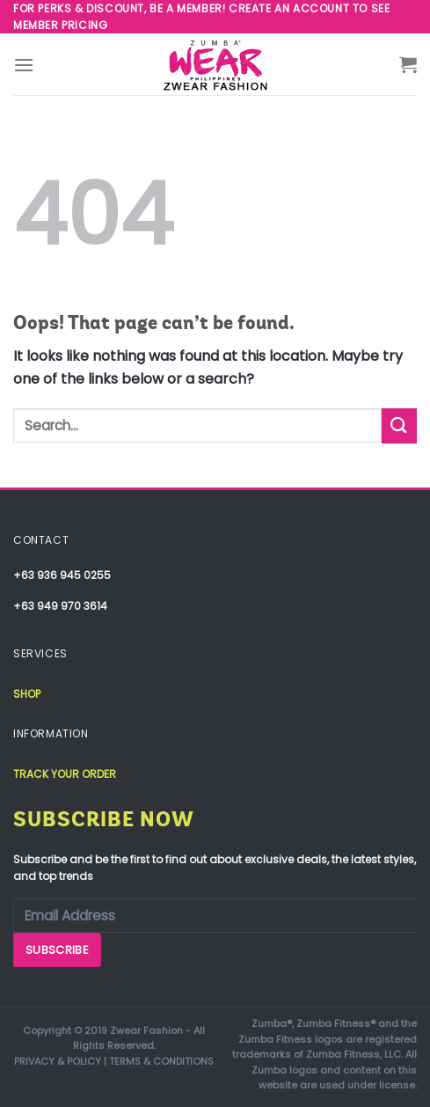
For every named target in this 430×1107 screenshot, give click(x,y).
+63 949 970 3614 (60, 605)
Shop (26, 693)
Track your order (64, 773)
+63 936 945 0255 (62, 575)
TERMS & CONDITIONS (161, 1061)
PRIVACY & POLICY (57, 1061)
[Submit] (399, 425)
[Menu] (23, 64)
